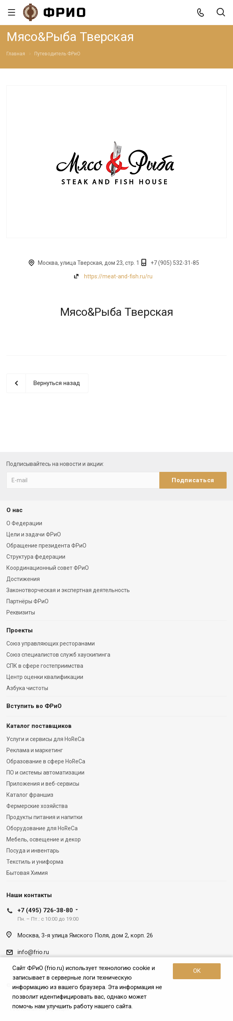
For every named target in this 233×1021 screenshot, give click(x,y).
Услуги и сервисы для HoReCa (45, 739)
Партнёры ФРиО (27, 601)
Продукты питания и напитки (44, 817)
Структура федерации (35, 557)
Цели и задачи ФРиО (33, 534)
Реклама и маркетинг (34, 750)
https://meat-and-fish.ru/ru (118, 276)
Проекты (19, 630)
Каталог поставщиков (39, 726)
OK (197, 970)
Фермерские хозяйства (37, 806)
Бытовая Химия (27, 873)
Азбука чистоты (27, 688)
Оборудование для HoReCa (42, 828)
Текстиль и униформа (34, 862)
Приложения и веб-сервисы (42, 783)
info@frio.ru (33, 952)
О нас (14, 510)
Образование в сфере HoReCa (45, 761)
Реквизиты (20, 612)
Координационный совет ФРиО (47, 568)
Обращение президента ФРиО (46, 545)
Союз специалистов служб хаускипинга (58, 654)
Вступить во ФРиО (34, 706)
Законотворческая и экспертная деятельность (68, 590)
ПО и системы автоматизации (45, 772)
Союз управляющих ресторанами (50, 643)
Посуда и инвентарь (32, 850)
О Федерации (24, 523)
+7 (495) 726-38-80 (45, 910)
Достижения (23, 579)
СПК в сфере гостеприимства (44, 666)
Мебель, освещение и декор (43, 839)
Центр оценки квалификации (44, 677)
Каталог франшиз (29, 795)
